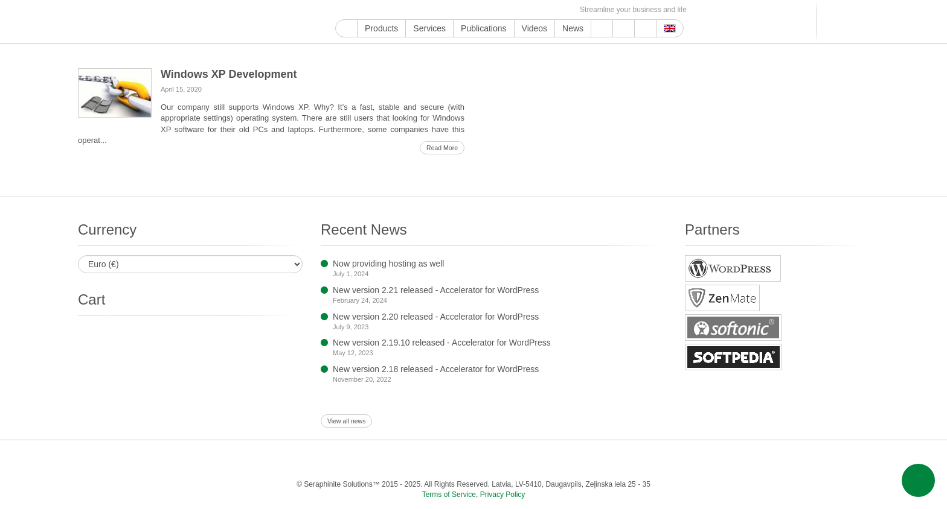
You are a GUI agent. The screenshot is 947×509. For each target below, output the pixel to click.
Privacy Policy (502, 494)
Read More (442, 147)
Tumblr (453, 10)
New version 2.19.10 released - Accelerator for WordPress (442, 342)
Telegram (495, 10)
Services (429, 28)
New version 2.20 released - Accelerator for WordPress (436, 316)
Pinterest (439, 10)
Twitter (384, 10)
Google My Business (342, 10)
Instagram (397, 10)
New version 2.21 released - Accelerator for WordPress (436, 290)
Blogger (481, 10)
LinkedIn (425, 10)
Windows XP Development (229, 74)
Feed (550, 10)
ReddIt (411, 10)
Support (602, 28)
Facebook (370, 10)
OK (536, 10)
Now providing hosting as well (388, 263)
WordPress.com (467, 10)
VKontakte (509, 10)
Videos (535, 28)
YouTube (356, 10)
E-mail (564, 10)
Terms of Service (449, 494)
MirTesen (522, 10)
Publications (484, 28)
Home (346, 28)
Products (381, 28)
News (572, 28)
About (623, 28)
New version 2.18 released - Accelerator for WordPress (436, 369)
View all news (346, 421)
